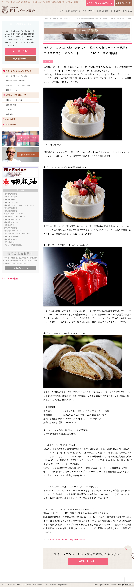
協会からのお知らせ (73, 11)
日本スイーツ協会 (10, 278)
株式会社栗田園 (9, 199)
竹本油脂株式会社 (10, 194)
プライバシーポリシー (52, 585)
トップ (60, 11)
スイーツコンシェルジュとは (16, 76)
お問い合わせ (127, 11)
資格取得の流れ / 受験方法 (15, 81)
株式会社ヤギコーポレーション (15, 217)
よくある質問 (115, 11)
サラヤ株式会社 (9, 242)
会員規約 (9, 114)
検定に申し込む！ (88, 561)
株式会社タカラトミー (12, 222)
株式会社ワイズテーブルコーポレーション (19, 205)
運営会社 (64, 585)
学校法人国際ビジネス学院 (13, 214)
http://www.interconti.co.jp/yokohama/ (67, 540)
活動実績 (9, 109)
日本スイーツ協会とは (14, 100)
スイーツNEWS (88, 11)
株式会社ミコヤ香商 (11, 236)
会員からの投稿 (102, 11)
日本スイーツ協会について (11, 585)
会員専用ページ (20, 58)
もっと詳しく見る (20, 51)
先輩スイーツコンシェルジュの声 (18, 85)
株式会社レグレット (11, 202)
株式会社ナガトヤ (10, 239)
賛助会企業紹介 (11, 105)
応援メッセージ (11, 90)
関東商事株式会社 (10, 228)
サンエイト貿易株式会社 (13, 245)
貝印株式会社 (9, 225)
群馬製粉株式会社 (10, 211)
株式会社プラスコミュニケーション (17, 234)
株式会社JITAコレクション (13, 231)
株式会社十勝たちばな (12, 219)
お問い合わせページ (21, 268)
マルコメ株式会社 (10, 197)
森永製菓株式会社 (10, 208)
